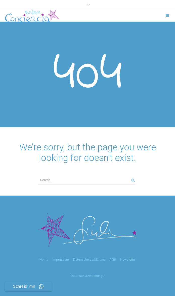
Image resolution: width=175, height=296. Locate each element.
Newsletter (128, 259)
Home (43, 259)
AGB (112, 259)
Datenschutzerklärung (89, 259)
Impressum (61, 259)
